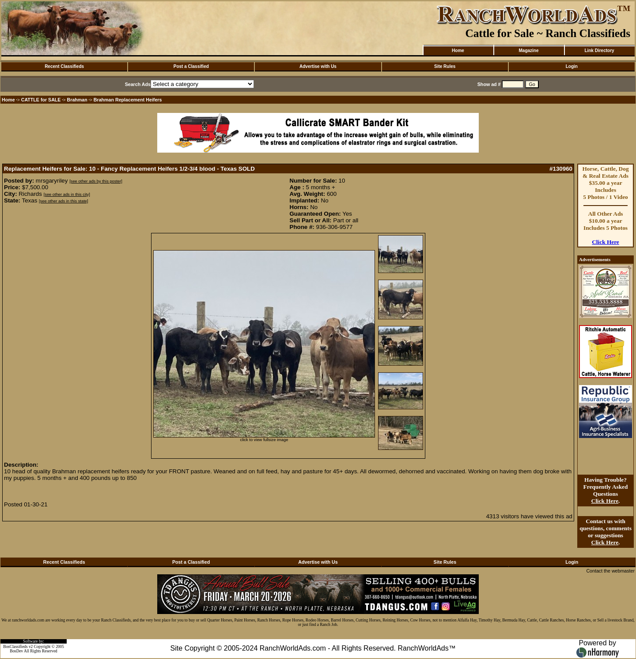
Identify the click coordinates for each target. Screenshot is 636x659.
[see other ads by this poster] (95, 181)
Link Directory (599, 50)
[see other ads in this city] (67, 194)
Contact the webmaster (610, 570)
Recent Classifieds (64, 66)
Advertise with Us (318, 66)
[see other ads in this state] (63, 201)
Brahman (77, 99)
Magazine (528, 50)
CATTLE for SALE (41, 99)
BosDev (16, 651)
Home (458, 50)
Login (572, 66)
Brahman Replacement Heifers (128, 99)
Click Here (605, 242)
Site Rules (444, 66)
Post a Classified (191, 66)
